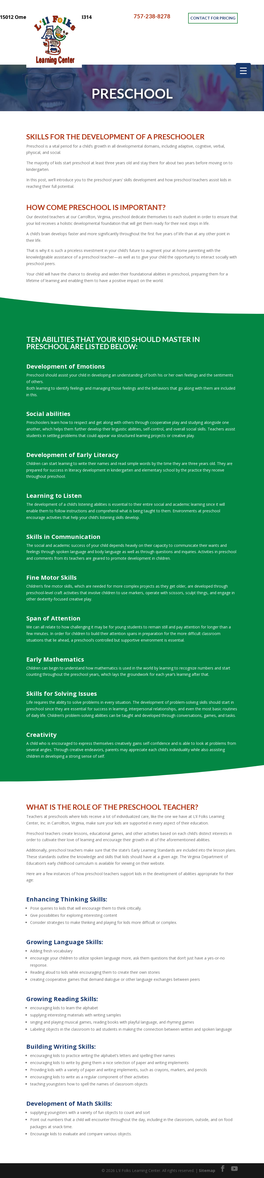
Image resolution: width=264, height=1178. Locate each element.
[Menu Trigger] (243, 70)
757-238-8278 (152, 16)
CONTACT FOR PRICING (213, 16)
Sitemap (207, 1170)
